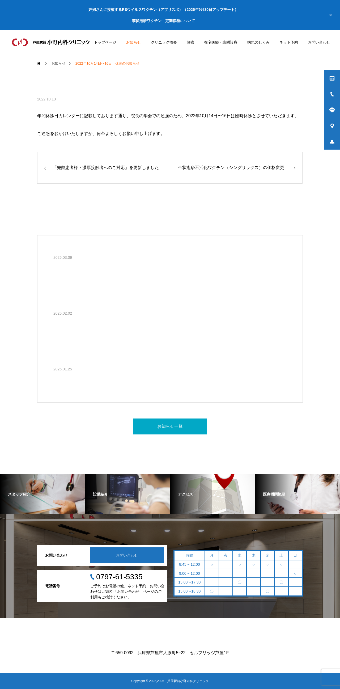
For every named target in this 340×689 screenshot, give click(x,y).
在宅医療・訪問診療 (220, 42)
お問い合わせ (319, 42)
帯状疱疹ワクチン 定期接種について (163, 21)
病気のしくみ (258, 42)
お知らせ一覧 (170, 426)
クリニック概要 (164, 42)
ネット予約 (288, 42)
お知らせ (133, 42)
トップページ (105, 42)
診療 (190, 42)
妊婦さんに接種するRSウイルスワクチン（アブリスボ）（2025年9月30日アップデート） (163, 9)
